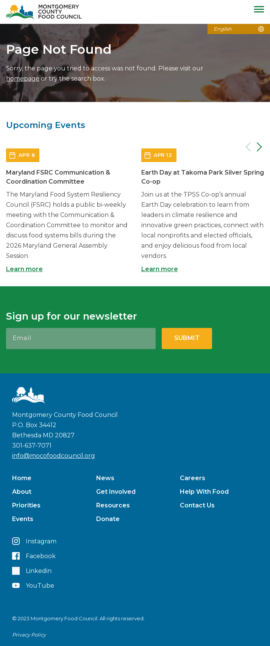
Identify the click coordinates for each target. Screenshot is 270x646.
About (21, 491)
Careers (192, 478)
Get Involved (116, 491)
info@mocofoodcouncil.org (53, 455)
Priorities (26, 505)
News (105, 478)
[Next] (259, 147)
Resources (113, 505)
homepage (22, 78)
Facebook (34, 556)
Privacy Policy (29, 635)
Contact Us (197, 505)
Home (21, 478)
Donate (108, 519)
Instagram (34, 541)
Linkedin (32, 571)
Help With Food (204, 491)
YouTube (33, 585)
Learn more (24, 269)
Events (22, 519)
